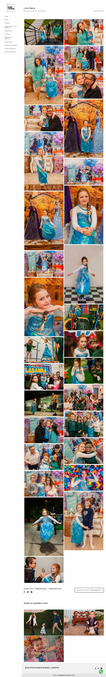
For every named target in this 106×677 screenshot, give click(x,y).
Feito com (64, 675)
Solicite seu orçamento (89, 590)
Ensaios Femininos (10, 51)
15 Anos (7, 34)
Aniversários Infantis (9, 38)
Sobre (6, 19)
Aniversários (9, 41)
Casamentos (8, 30)
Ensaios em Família (11, 45)
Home (6, 16)
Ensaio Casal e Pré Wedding (11, 27)
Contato (7, 23)
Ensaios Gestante (10, 48)
